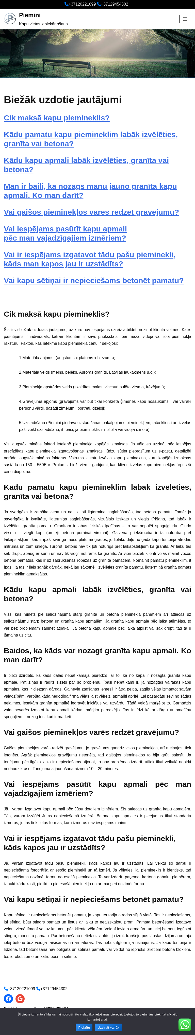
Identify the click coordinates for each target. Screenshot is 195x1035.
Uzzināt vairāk (108, 1027)
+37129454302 (114, 4)
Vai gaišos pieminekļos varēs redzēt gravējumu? (91, 212)
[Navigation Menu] (185, 19)
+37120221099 (82, 4)
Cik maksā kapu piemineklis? (57, 118)
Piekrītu (84, 1027)
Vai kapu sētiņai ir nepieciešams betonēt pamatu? (94, 280)
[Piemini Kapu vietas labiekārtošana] (36, 18)
